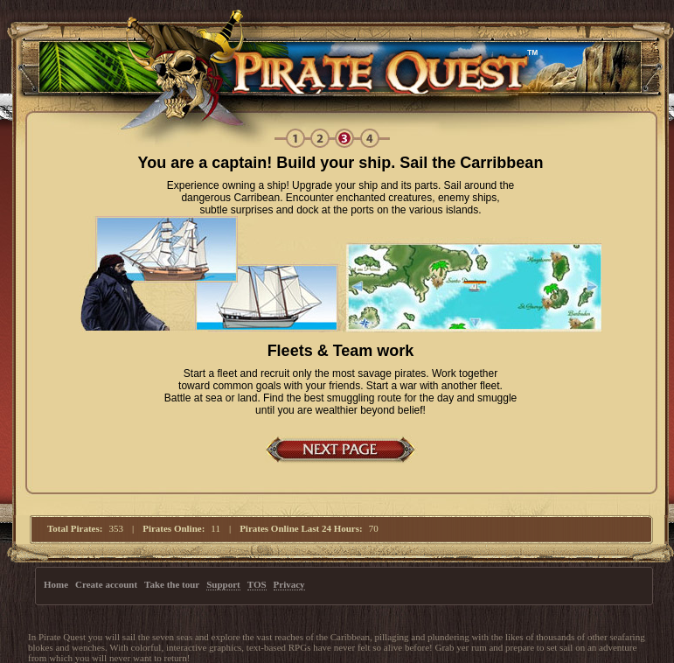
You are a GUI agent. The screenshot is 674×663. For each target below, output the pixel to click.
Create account (106, 584)
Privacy (289, 584)
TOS (257, 584)
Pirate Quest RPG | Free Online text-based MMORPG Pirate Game (334, 66)
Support (223, 584)
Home (56, 584)
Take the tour (171, 584)
